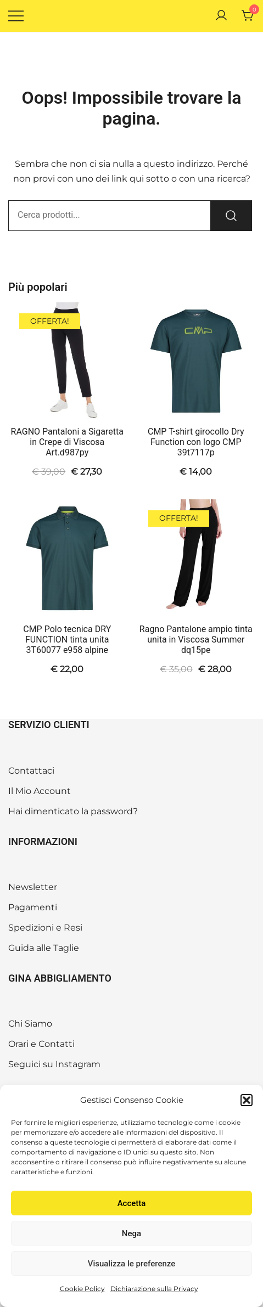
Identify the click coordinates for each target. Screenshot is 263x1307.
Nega (131, 1233)
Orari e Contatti (41, 1044)
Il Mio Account (39, 791)
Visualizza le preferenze (132, 1264)
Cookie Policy (82, 1289)
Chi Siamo (30, 1023)
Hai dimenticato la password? (73, 811)
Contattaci (31, 770)
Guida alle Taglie (43, 948)
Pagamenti (32, 907)
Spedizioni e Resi (45, 927)
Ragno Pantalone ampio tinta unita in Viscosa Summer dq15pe (196, 639)
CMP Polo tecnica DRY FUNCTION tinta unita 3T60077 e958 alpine (67, 639)
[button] (246, 1100)
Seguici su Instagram (54, 1064)
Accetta (131, 1203)
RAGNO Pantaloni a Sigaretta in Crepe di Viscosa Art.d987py (67, 442)
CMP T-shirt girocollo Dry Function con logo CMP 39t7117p (196, 442)
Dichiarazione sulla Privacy (154, 1289)
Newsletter (32, 887)
